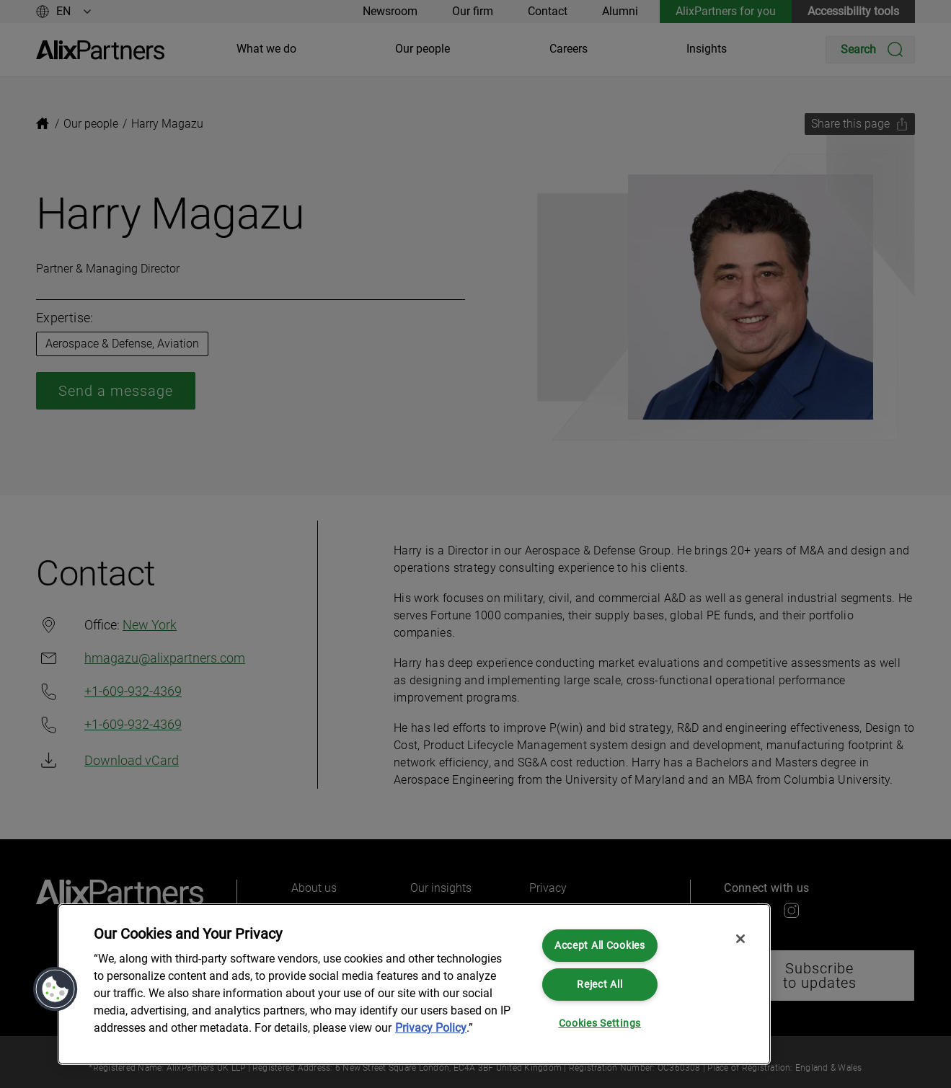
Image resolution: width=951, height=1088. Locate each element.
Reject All (599, 984)
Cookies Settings (600, 1023)
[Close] (740, 939)
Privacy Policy (430, 1028)
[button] (55, 989)
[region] (414, 984)
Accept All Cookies (599, 945)
